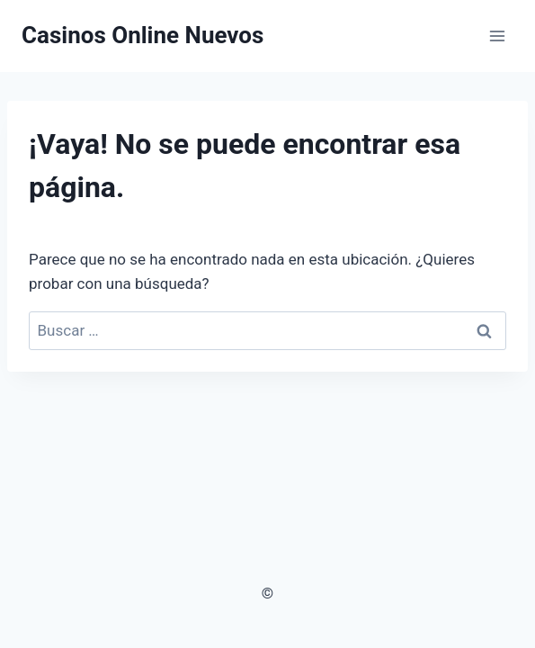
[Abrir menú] (496, 36)
